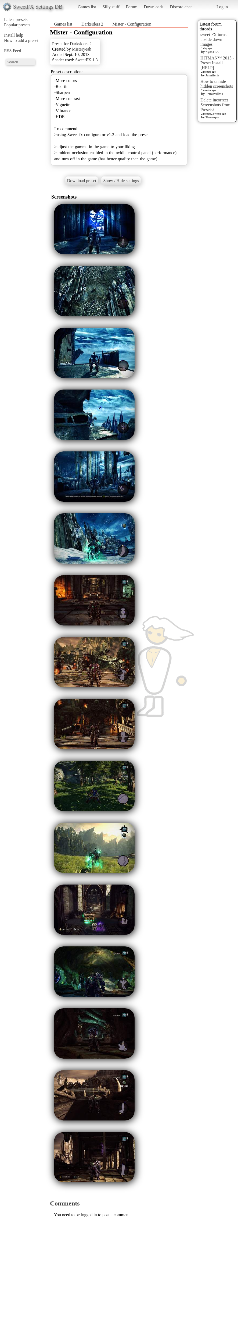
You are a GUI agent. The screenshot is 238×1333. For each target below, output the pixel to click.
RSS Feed (12, 50)
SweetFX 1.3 (86, 60)
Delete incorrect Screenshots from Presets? (215, 105)
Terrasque (212, 117)
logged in (89, 1214)
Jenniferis (212, 75)
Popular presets (17, 25)
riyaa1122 (212, 52)
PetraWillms (214, 94)
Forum (132, 7)
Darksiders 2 (92, 24)
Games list (87, 7)
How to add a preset (21, 40)
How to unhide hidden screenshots (216, 84)
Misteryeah (81, 49)
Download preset (81, 180)
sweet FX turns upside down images (213, 39)
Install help (13, 35)
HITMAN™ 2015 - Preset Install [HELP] (217, 63)
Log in (222, 7)
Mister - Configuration (131, 24)
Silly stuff (111, 7)
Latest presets (16, 19)
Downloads (153, 7)
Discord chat (181, 7)
